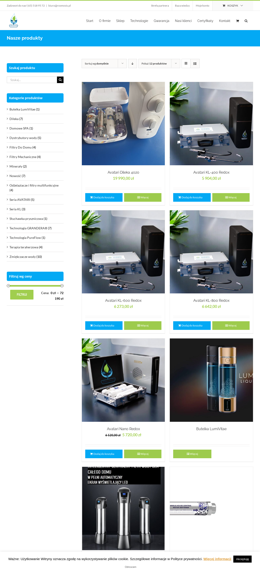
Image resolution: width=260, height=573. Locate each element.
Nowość (15, 176)
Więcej (144, 197)
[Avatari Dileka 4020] (123, 123)
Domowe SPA (19, 128)
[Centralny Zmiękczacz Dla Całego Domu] (211, 508)
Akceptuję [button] (242, 559)
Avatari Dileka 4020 (123, 172)
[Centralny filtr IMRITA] (123, 508)
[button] (246, 20)
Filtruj (22, 294)
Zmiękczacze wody (22, 257)
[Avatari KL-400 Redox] (211, 123)
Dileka (14, 119)
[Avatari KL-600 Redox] (123, 252)
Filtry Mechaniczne (22, 157)
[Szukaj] (60, 80)
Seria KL (15, 209)
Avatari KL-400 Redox (211, 172)
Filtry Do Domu (20, 147)
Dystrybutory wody (23, 138)
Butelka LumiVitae (211, 429)
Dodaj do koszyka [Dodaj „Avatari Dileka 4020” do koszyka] (103, 197)
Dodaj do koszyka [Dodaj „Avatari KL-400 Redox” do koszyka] (192, 197)
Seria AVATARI (19, 199)
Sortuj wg (97, 63)
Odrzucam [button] (130, 567)
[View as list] (195, 63)
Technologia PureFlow (25, 238)
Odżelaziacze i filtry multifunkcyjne (34, 185)
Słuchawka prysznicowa (26, 219)
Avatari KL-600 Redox (123, 300)
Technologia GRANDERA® (28, 228)
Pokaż (154, 63)
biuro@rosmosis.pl (59, 5)
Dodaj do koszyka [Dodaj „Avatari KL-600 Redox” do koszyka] (103, 325)
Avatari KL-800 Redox (211, 300)
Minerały (15, 166)
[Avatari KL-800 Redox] (211, 252)
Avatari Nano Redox (123, 429)
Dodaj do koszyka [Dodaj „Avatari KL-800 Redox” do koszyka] (192, 325)
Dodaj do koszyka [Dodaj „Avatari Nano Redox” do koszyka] (103, 454)
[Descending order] (132, 63)
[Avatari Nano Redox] (123, 380)
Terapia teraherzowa (23, 247)
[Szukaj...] (32, 80)
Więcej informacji (217, 559)
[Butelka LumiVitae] (211, 380)
